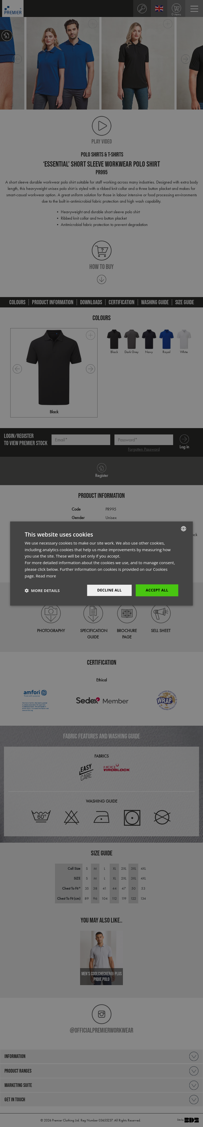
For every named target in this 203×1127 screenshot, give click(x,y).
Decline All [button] (109, 590)
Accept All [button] (157, 590)
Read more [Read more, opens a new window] (46, 575)
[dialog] (101, 563)
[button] (42, 590)
